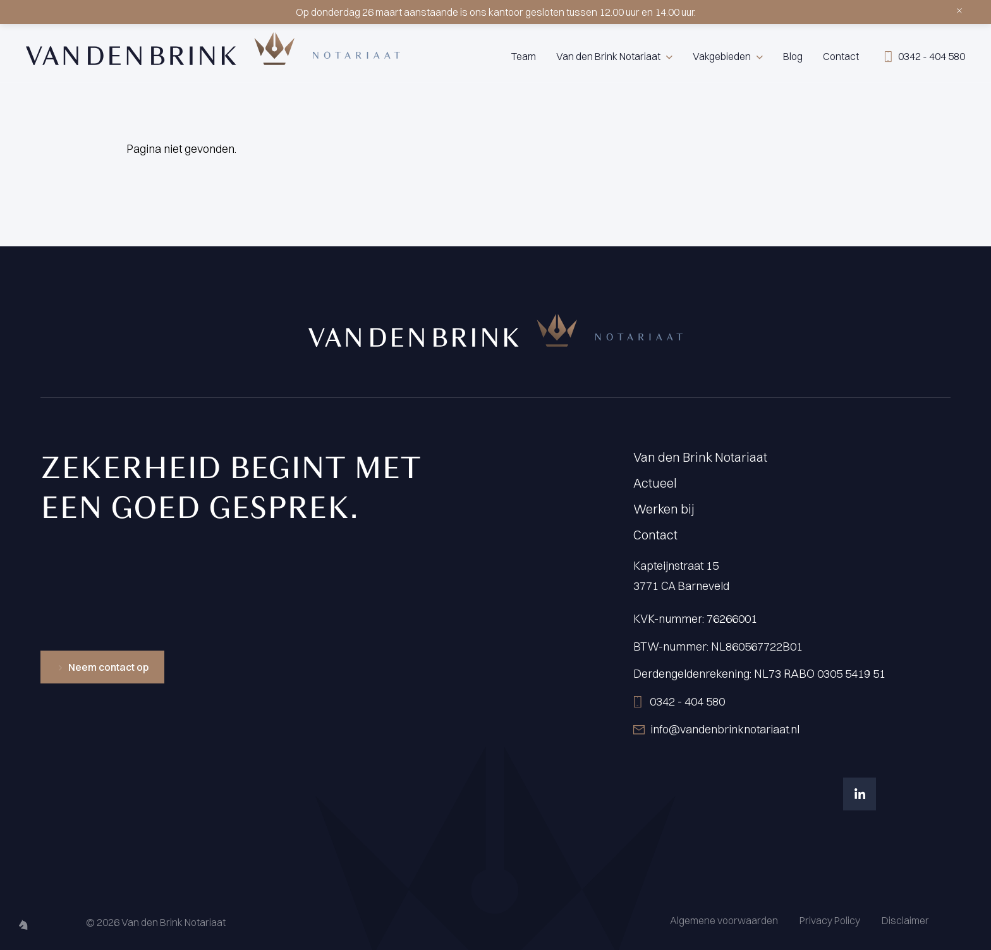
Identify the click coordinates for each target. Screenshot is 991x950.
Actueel (655, 483)
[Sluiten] (956, 8)
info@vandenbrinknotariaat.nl (724, 729)
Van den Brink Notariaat (608, 56)
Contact (841, 56)
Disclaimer (905, 920)
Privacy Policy (829, 920)
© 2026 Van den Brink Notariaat (156, 922)
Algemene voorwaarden (724, 920)
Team (523, 56)
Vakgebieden (722, 56)
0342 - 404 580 (687, 701)
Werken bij (664, 509)
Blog (793, 56)
